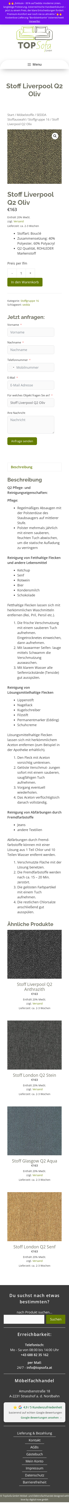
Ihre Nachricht (16, 413)
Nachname (14, 342)
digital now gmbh (38, 1499)
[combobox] (11, 367)
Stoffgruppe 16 (38, 119)
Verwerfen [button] (34, 21)
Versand (19, 221)
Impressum (34, 1468)
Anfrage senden (22, 441)
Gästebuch (34, 1454)
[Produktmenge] (21, 273)
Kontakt (34, 1440)
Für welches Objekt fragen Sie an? (28, 395)
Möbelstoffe (25, 115)
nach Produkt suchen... (34, 1312)
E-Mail (11, 377)
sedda (26, 304)
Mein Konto (34, 1461)
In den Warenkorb (25, 282)
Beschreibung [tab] (21, 467)
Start (10, 115)
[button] (55, 136)
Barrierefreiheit (34, 1482)
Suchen (55, 1319)
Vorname (13, 324)
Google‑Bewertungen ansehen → (41, 1417)
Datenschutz (34, 1475)
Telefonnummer (17, 360)
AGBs (34, 1447)
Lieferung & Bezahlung (34, 1433)
